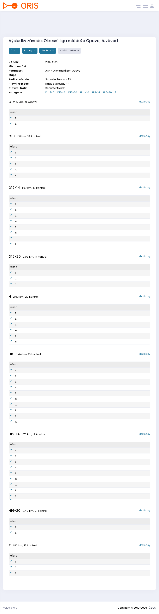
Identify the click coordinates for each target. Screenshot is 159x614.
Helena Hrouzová (33, 169)
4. (11, 169)
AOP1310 (55, 496)
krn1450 (58, 210)
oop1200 (56, 462)
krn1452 (58, 227)
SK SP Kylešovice (103, 118)
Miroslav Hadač (32, 324)
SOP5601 (59, 576)
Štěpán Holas (30, 330)
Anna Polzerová (32, 164)
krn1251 (58, 244)
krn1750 (55, 158)
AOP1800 (61, 382)
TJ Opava (91, 462)
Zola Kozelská (31, 416)
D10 (52, 92)
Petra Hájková (32, 118)
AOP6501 (60, 324)
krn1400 (60, 410)
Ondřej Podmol (31, 450)
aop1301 (55, 473)
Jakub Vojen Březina (34, 387)
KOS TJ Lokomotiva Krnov (100, 164)
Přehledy (46, 50)
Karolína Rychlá (32, 273)
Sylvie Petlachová (33, 244)
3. (11, 164)
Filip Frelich (29, 152)
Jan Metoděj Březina (34, 376)
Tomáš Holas (30, 318)
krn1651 (60, 416)
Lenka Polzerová (32, 158)
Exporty (28, 50)
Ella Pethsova (30, 238)
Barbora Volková (32, 227)
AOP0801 (60, 313)
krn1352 (58, 232)
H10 (87, 92)
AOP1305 (56, 479)
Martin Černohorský (34, 336)
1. (10, 118)
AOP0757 (59, 273)
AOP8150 (59, 571)
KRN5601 (56, 501)
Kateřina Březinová (34, 571)
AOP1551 (58, 204)
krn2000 (61, 421)
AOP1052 (59, 284)
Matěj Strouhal (31, 479)
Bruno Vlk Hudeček (33, 382)
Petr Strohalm (30, 462)
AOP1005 (59, 536)
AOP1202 (56, 456)
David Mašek (30, 404)
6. (11, 232)
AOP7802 (60, 318)
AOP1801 (60, 387)
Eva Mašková (30, 210)
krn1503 (60, 404)
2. (11, 123)
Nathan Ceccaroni (33, 536)
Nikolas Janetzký (33, 490)
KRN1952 (56, 164)
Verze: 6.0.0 (10, 607)
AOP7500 (60, 336)
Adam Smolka (31, 393)
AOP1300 (56, 450)
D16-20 (72, 92)
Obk (91, 210)
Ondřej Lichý (30, 341)
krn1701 (60, 393)
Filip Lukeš (28, 484)
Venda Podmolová (34, 123)
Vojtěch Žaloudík (32, 421)
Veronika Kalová (32, 232)
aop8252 (62, 123)
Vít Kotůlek (29, 473)
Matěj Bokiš (29, 467)
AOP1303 (56, 467)
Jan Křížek (28, 370)
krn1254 (58, 215)
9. (11, 416)
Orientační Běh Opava (98, 175)
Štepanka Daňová (33, 215)
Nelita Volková (31, 221)
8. (11, 244)
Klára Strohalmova (34, 565)
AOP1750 (56, 175)
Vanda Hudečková (34, 204)
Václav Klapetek (32, 530)
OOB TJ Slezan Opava (102, 341)
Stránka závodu (69, 50)
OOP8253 (59, 565)
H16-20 (107, 92)
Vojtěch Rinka (31, 456)
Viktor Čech (29, 313)
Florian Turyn (30, 399)
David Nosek (30, 496)
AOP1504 (61, 370)
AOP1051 (58, 278)
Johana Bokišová (32, 278)
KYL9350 (61, 118)
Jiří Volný (28, 576)
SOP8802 (60, 341)
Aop (96, 123)
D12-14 (61, 92)
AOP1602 (61, 376)
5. (11, 175)
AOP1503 (56, 490)
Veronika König (31, 175)
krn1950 (58, 238)
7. (11, 238)
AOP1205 (56, 484)
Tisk (13, 50)
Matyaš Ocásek (32, 410)
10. (11, 421)
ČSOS (152, 607)
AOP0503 (59, 530)
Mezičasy (144, 101)
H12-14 (96, 92)
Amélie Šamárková (34, 284)
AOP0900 (60, 330)
